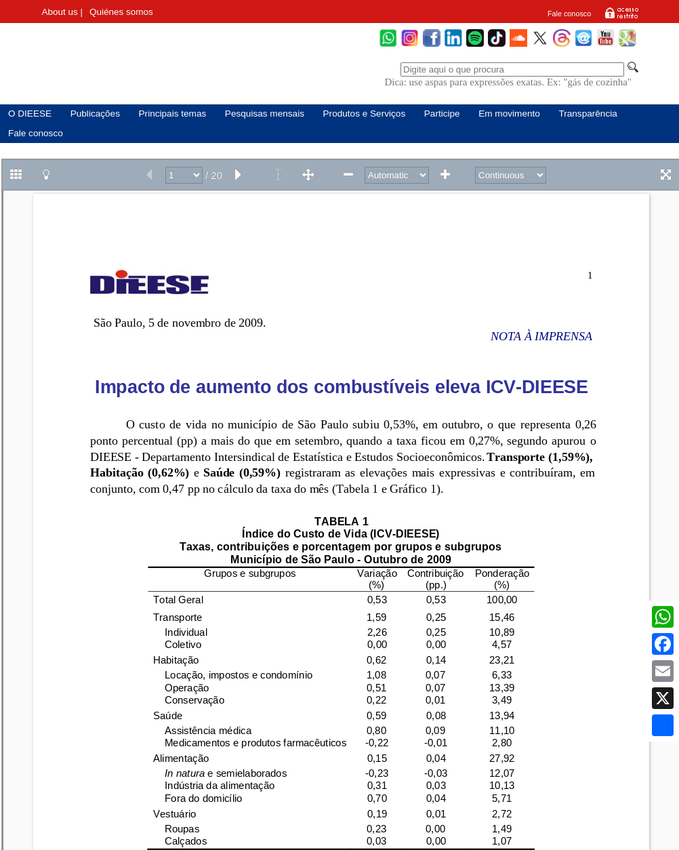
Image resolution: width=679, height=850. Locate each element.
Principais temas (173, 113)
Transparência (587, 113)
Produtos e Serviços (364, 113)
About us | (62, 12)
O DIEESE (30, 113)
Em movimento (509, 113)
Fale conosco (569, 13)
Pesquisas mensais (264, 113)
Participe (442, 113)
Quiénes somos (121, 12)
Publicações (95, 113)
